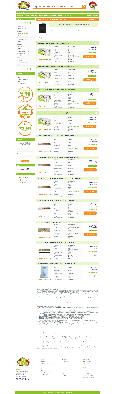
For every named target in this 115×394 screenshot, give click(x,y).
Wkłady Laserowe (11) (23, 51)
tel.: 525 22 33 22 (20, 373)
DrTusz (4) (20, 46)
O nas (19, 81)
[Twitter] (23, 379)
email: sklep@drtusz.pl (21, 376)
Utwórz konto (65, 361)
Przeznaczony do (20, 39)
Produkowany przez (21, 44)
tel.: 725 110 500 (20, 374)
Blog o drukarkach (86, 363)
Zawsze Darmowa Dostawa (68, 368)
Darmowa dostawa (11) (22, 28)
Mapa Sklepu (85, 370)
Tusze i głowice (23, 12)
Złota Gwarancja (65, 370)
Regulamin (43, 368)
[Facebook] (17, 379)
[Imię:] (25, 150)
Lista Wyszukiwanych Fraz (88, 375)
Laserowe (27, 15)
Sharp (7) (19, 48)
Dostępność (19, 31)
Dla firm (43, 365)
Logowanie (89, 15)
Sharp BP (60, 15)
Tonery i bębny (35, 12)
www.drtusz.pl (20, 15)
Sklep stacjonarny (86, 359)
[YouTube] (28, 379)
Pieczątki (69, 12)
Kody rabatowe (65, 373)
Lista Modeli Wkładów (87, 373)
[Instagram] (20, 379)
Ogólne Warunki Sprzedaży (47, 372)
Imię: (18, 147)
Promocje (19, 26)
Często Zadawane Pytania (23, 79)
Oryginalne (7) (21, 57)
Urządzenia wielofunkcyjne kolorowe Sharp (47, 15)
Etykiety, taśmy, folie (48, 12)
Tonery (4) (20, 55)
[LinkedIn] (25, 379)
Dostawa (20, 77)
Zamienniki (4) (21, 53)
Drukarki (59, 12)
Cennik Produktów (66, 375)
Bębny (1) (20, 60)
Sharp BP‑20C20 (67, 15)
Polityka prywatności (45, 370)
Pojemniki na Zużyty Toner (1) (23, 62)
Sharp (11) (20, 41)
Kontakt (19, 75)
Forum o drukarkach (87, 361)
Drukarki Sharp (34, 15)
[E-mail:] (25, 156)
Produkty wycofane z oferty (88, 377)
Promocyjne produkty (66, 372)
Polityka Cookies (44, 374)
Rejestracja (95, 15)
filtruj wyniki (25, 22)
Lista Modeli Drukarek (87, 372)
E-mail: (18, 153)
